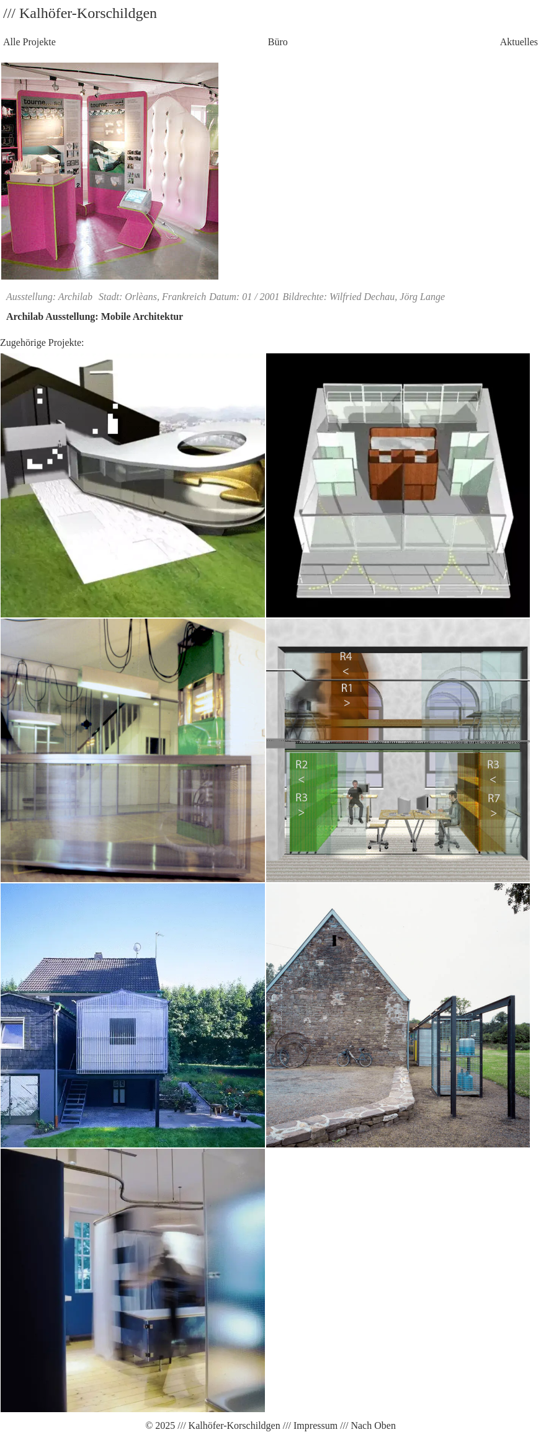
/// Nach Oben (367, 1425)
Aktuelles (519, 42)
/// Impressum (309, 1425)
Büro (278, 42)
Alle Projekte (29, 42)
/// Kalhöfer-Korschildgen (227, 1425)
